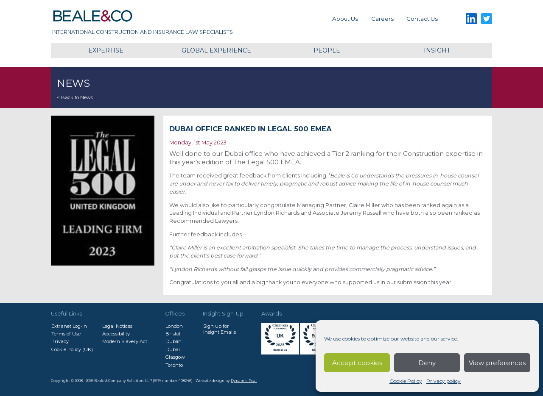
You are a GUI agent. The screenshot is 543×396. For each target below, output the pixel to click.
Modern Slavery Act (124, 341)
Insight (437, 50)
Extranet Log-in (69, 326)
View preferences (497, 363)
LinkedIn (471, 19)
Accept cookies (357, 363)
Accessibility (116, 334)
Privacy (60, 341)
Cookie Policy (405, 381)
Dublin (173, 341)
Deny (427, 363)
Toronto (174, 365)
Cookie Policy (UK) (72, 349)
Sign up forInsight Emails (219, 329)
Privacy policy (443, 381)
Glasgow (175, 357)
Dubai (172, 349)
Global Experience (216, 50)
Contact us (422, 18)
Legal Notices (117, 326)
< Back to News (75, 97)
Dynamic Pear (244, 381)
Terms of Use (66, 334)
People (326, 50)
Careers (382, 18)
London (174, 326)
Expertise (105, 50)
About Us (345, 18)
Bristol (172, 334)
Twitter (487, 19)
